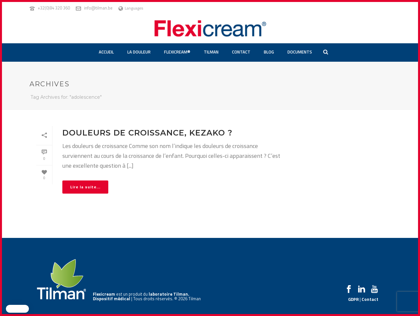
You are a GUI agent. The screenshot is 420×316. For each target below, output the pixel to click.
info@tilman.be (98, 8)
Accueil (106, 52)
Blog (269, 52)
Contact (241, 52)
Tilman (211, 52)
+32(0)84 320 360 (54, 8)
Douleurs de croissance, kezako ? (147, 132)
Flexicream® (177, 52)
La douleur (139, 52)
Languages (130, 8)
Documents (299, 52)
